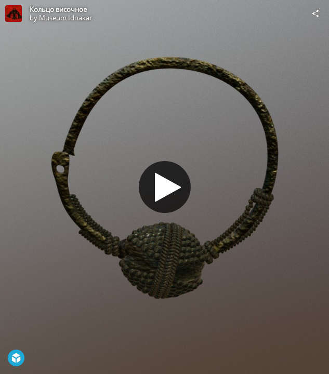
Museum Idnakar (65, 17)
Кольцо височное (58, 9)
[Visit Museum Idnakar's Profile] (13, 13)
